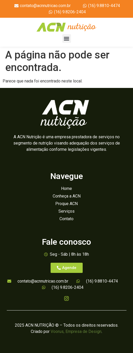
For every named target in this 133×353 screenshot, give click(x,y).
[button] (66, 38)
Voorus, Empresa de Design (76, 331)
